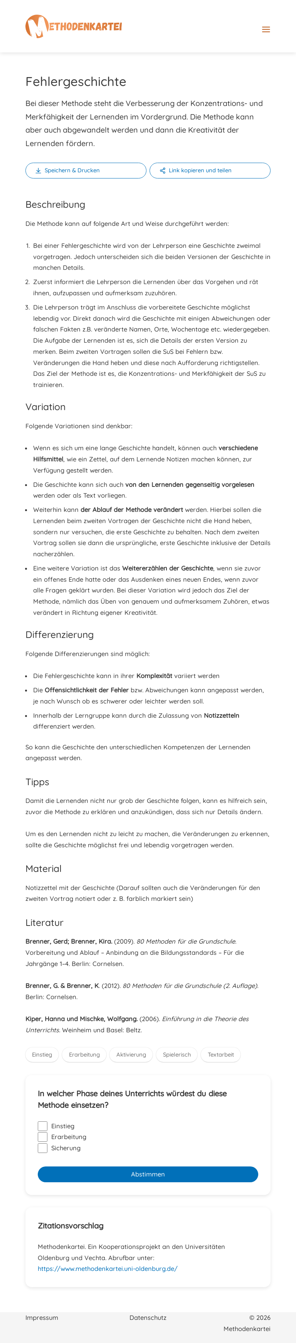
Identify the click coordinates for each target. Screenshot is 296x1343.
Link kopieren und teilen (200, 170)
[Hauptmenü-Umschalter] (278, 29)
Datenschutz (148, 1317)
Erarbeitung (84, 1054)
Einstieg (42, 1054)
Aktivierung (131, 1054)
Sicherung (59, 1148)
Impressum (41, 1317)
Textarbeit (221, 1054)
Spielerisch (177, 1054)
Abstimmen (148, 1174)
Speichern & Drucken (72, 170)
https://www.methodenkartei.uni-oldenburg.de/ (108, 1268)
